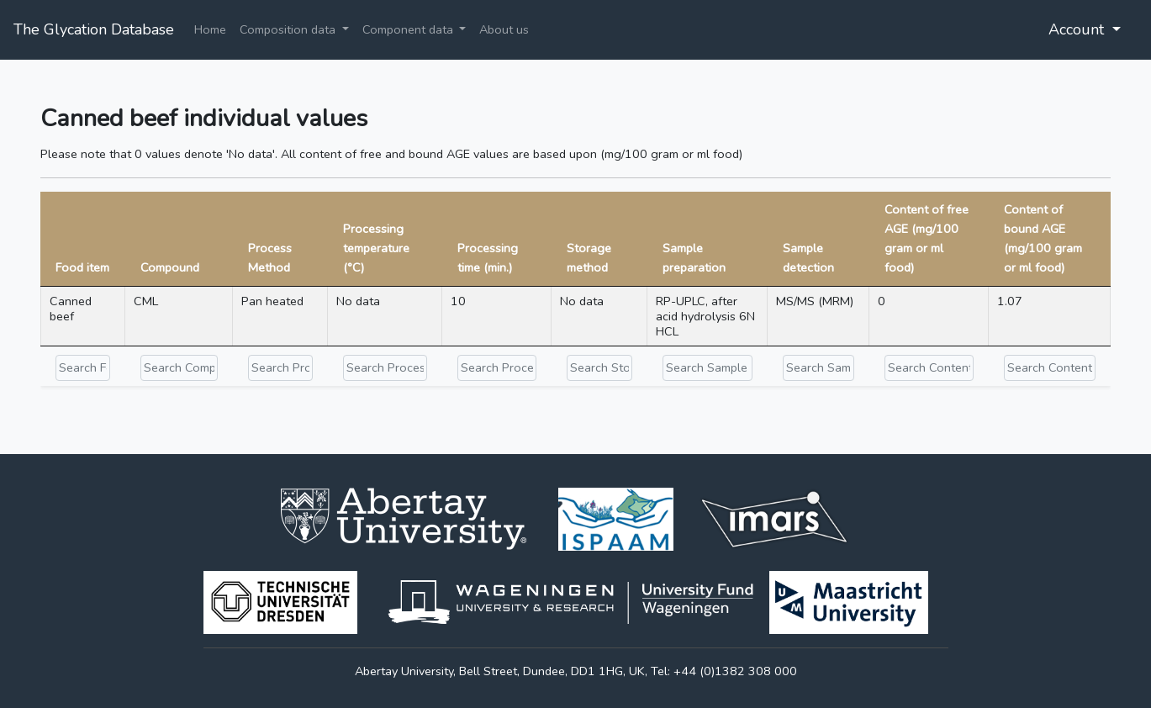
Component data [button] (409, 29)
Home (210, 29)
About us (504, 29)
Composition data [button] (289, 29)
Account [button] (1078, 29)
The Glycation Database (93, 29)
